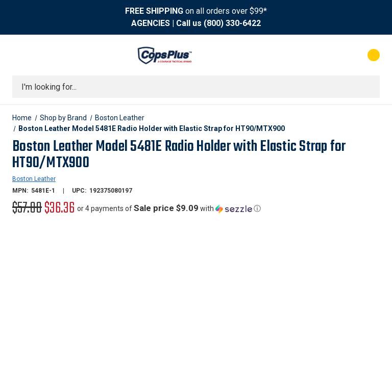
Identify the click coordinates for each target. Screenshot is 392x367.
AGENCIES (150, 23)
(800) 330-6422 (232, 23)
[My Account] (328, 55)
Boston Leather (34, 178)
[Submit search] (368, 86)
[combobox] (196, 86)
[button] (169, 208)
